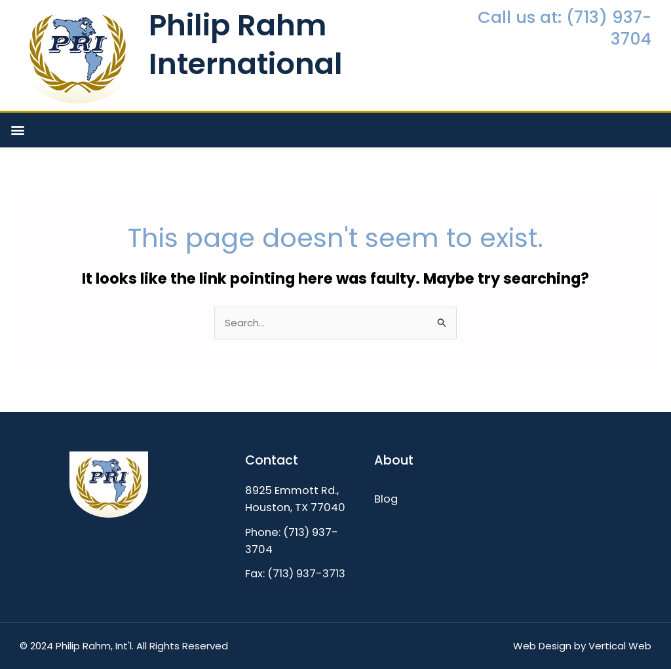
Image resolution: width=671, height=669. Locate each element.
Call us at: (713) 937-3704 (564, 27)
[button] (17, 130)
